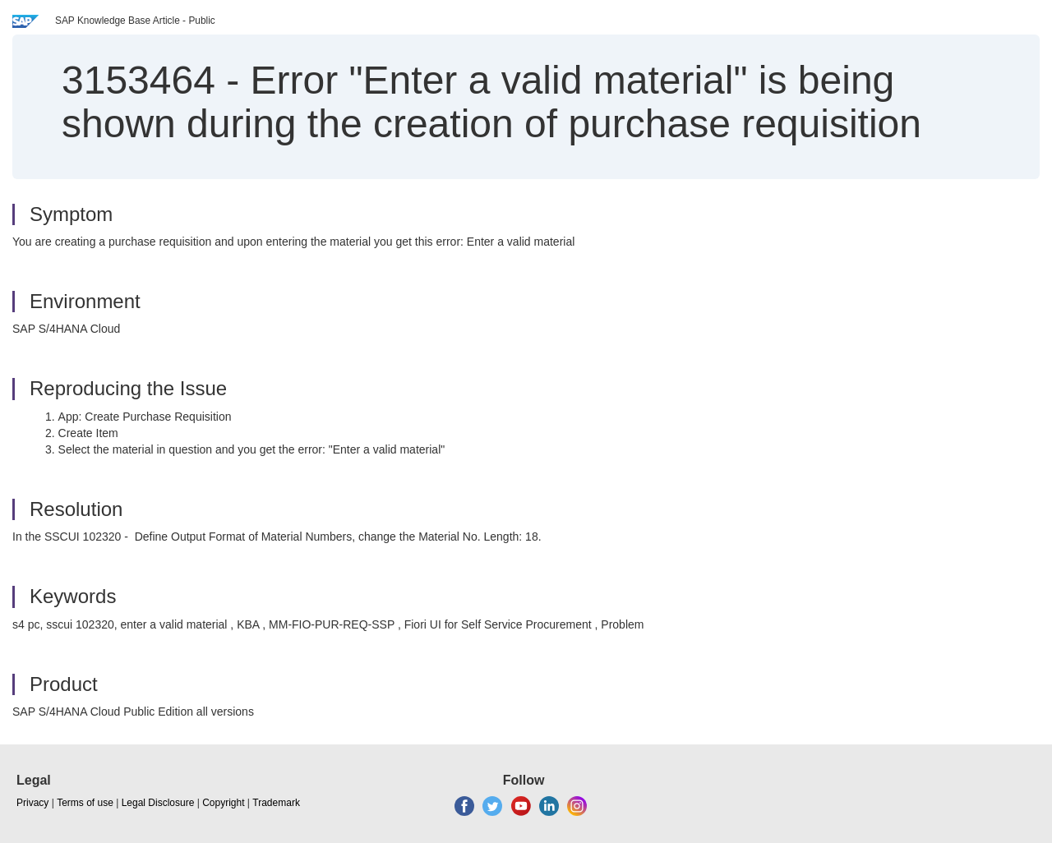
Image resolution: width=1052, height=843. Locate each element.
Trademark (276, 802)
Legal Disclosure (158, 802)
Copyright (223, 802)
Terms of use (85, 802)
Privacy (32, 802)
